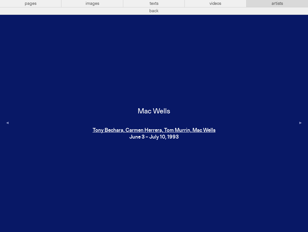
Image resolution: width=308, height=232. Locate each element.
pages (30, 3)
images (92, 3)
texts (154, 3)
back (154, 11)
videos (215, 3)
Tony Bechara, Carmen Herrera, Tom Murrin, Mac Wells (154, 130)
